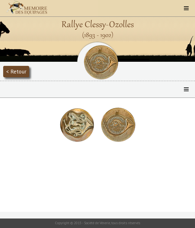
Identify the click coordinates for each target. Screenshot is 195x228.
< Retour (16, 71)
